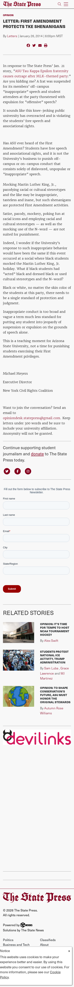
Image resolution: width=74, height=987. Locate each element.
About (44, 944)
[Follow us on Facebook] (18, 471)
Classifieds (48, 939)
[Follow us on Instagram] (28, 471)
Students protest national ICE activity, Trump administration (54, 657)
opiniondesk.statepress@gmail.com (31, 418)
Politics (8, 939)
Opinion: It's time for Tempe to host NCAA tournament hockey (54, 629)
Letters (12, 36)
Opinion (8, 15)
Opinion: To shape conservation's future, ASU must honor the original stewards (55, 695)
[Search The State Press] (59, 4)
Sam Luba (51, 668)
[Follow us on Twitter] (7, 471)
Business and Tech (16, 944)
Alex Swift (51, 640)
